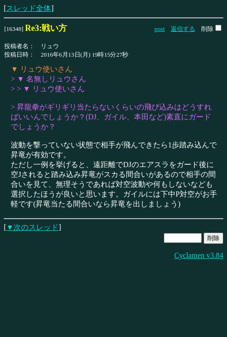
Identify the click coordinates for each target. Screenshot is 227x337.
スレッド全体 (28, 8)
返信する (183, 28)
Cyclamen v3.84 (198, 255)
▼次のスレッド (32, 227)
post (159, 28)
